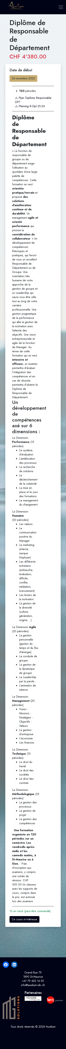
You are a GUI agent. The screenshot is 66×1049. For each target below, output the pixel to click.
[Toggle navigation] (60, 7)
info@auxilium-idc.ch (33, 985)
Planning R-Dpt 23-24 (30, 106)
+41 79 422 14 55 (33, 981)
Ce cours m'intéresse (24, 919)
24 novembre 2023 (23, 78)
